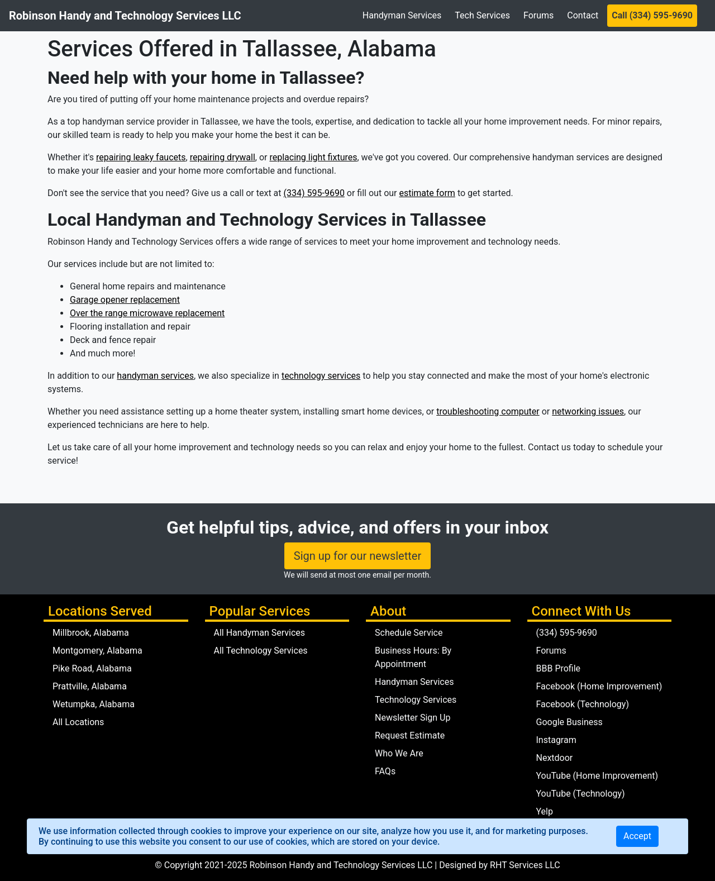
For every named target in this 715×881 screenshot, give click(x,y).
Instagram (556, 740)
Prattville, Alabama (90, 686)
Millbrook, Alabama (91, 632)
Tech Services (482, 15)
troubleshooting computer (488, 411)
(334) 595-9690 (314, 193)
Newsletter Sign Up (412, 717)
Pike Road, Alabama (92, 668)
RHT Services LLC (525, 865)
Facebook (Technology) (582, 704)
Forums (538, 15)
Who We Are (399, 753)
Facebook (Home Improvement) (599, 686)
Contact (582, 15)
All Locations (78, 722)
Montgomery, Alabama (97, 650)
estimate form (427, 193)
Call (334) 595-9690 (652, 15)
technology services (321, 375)
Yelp (544, 811)
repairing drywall (222, 157)
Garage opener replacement (125, 299)
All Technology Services (261, 650)
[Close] (637, 836)
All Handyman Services (260, 632)
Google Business (569, 722)
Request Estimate (410, 735)
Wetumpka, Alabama (94, 704)
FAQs (385, 771)
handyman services (155, 375)
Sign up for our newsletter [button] (357, 556)
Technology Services (415, 699)
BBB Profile (558, 668)
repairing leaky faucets (141, 157)
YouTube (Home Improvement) (597, 775)
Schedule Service (408, 632)
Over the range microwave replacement (147, 313)
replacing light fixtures (313, 157)
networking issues (588, 411)
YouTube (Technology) (580, 793)
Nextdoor (554, 758)
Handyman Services (402, 15)
